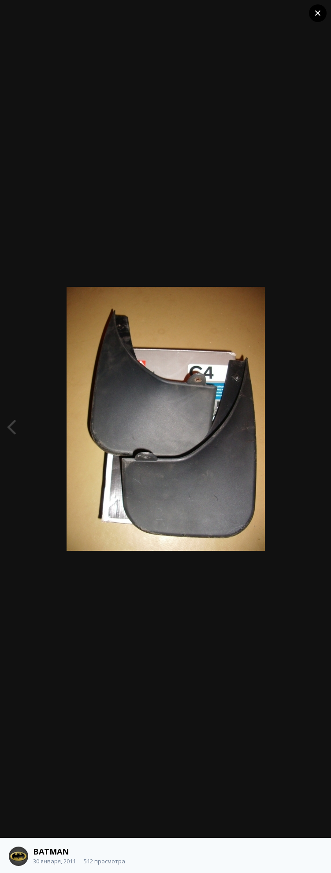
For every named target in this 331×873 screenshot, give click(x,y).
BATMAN (51, 851)
